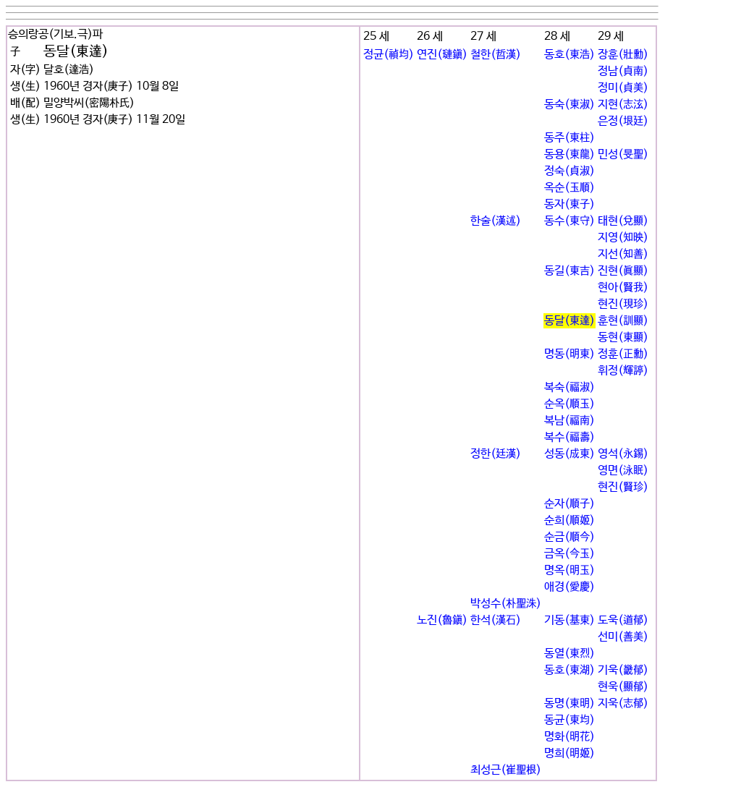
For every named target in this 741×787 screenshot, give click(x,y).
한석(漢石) (495, 620)
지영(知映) (623, 237)
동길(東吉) (569, 271)
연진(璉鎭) (442, 54)
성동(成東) (569, 454)
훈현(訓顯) (623, 321)
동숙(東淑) (569, 104)
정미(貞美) (623, 88)
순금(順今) (569, 537)
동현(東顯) (623, 337)
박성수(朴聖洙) (505, 604)
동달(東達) (569, 321)
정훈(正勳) (623, 354)
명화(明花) (569, 737)
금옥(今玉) (569, 554)
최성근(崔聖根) (505, 770)
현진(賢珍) (623, 487)
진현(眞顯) (623, 271)
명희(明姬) (569, 753)
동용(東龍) (569, 154)
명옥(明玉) (569, 570)
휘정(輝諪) (623, 371)
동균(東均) (569, 720)
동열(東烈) (569, 653)
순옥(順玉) (569, 404)
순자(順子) (569, 504)
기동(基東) (569, 620)
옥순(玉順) (569, 188)
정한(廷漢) (495, 454)
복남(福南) (569, 420)
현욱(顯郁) (623, 687)
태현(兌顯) (623, 221)
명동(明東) (569, 354)
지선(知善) (623, 254)
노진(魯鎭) (442, 620)
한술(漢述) (495, 221)
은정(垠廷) (623, 121)
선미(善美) (623, 637)
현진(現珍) (623, 304)
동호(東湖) (569, 670)
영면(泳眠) (623, 470)
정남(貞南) (623, 71)
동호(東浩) (569, 54)
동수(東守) (569, 221)
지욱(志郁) (623, 703)
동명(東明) (569, 703)
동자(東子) (569, 204)
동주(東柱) (569, 138)
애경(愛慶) (569, 587)
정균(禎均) (388, 54)
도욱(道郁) (623, 620)
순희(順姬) (569, 520)
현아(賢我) (623, 287)
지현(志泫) (623, 104)
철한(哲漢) (495, 54)
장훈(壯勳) (623, 54)
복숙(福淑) (569, 387)
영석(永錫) (623, 454)
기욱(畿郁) (623, 670)
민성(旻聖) (623, 154)
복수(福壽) (569, 437)
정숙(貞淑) (569, 171)
